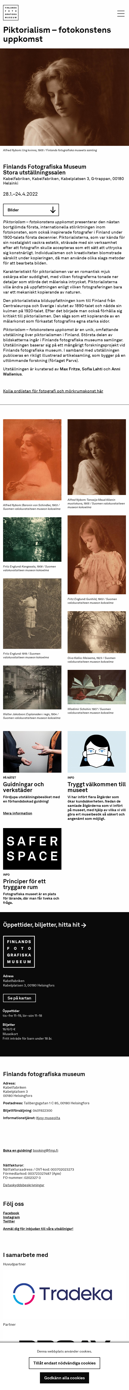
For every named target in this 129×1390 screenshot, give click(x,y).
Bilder (31, 210)
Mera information (17, 813)
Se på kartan (22, 998)
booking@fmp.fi (45, 1150)
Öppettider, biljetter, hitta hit (41, 924)
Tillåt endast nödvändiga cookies (64, 1363)
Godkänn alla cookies (64, 1377)
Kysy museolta (48, 1118)
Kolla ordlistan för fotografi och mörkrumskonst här (53, 390)
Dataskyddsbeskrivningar (23, 1185)
